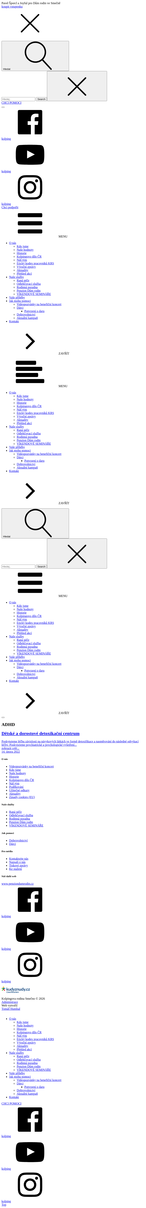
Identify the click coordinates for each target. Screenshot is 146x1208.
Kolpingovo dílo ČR (29, 256)
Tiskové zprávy (18, 865)
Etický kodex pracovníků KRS (35, 263)
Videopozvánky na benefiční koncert (39, 304)
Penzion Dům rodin (28, 290)
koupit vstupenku (12, 6)
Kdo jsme (23, 246)
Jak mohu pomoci (20, 300)
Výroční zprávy (26, 266)
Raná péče (23, 280)
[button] (30, 35)
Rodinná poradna (27, 287)
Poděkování (16, 786)
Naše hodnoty (25, 249)
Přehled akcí (24, 273)
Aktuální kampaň (27, 318)
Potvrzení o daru (34, 311)
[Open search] (35, 56)
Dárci (20, 307)
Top (4, 1204)
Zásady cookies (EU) (22, 797)
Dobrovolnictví (26, 314)
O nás (12, 243)
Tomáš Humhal (11, 1008)
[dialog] (73, 1107)
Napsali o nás (17, 862)
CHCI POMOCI (11, 102)
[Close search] (77, 86)
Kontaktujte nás (18, 858)
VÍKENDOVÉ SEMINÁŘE (34, 294)
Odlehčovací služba (29, 283)
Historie (22, 253)
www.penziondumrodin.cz (18, 883)
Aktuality (22, 270)
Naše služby (16, 277)
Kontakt (14, 321)
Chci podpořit (10, 207)
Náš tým (22, 260)
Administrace (10, 1002)
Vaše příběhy (17, 297)
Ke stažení (15, 868)
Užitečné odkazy (19, 790)
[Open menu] (3, 107)
